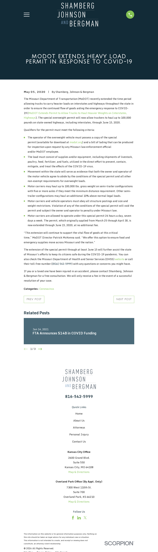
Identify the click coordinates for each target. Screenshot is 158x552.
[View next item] (40, 349)
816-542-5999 (79, 396)
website (119, 259)
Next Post (124, 299)
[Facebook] (73, 518)
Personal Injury (79, 434)
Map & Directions (78, 472)
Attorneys (79, 427)
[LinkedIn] (79, 518)
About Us (79, 420)
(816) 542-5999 (61, 264)
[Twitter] (85, 518)
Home (79, 413)
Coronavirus (46, 289)
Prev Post (34, 299)
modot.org (76, 142)
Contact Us (79, 441)
